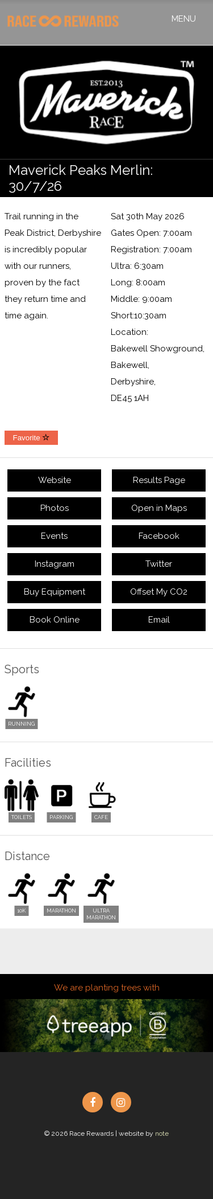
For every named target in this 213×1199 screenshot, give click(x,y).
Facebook (159, 536)
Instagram (54, 564)
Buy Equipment (54, 592)
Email (159, 620)
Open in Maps (159, 508)
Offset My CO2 (158, 592)
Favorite (31, 437)
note (162, 1133)
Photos (54, 508)
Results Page (159, 480)
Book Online (55, 620)
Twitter (158, 564)
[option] (106, 102)
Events (54, 536)
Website (54, 480)
